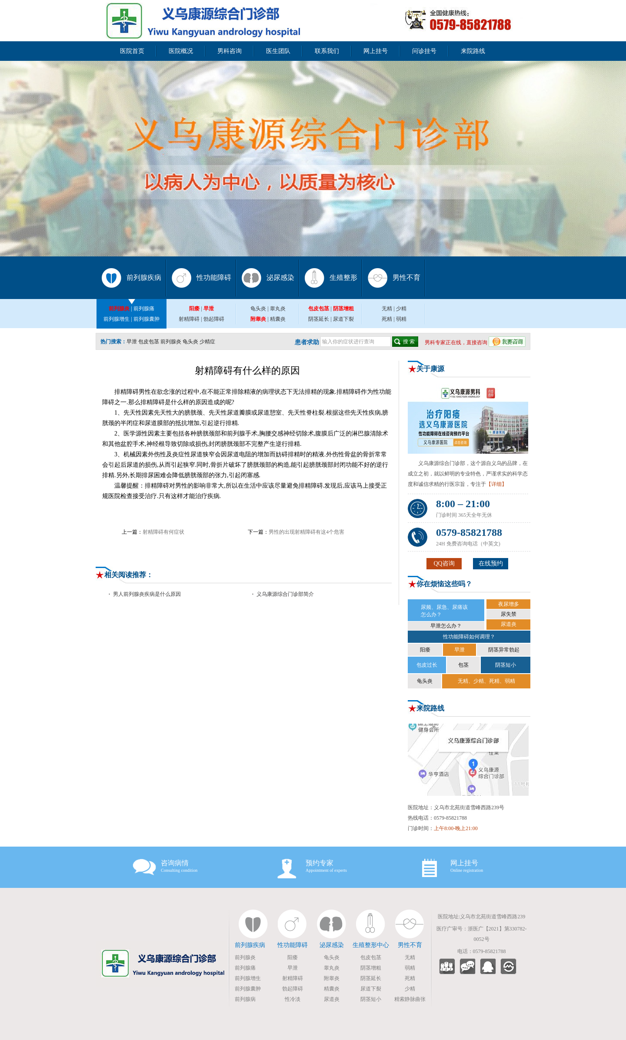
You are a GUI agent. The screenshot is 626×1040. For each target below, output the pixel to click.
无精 (387, 309)
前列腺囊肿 (146, 319)
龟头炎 (258, 309)
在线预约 (491, 563)
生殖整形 (343, 277)
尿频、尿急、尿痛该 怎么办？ (444, 611)
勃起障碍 (213, 319)
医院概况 (181, 51)
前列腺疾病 (144, 277)
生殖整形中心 (371, 945)
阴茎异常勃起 (503, 650)
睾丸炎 (278, 309)
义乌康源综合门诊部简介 (285, 594)
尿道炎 (508, 624)
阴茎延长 (318, 319)
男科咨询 (229, 51)
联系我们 (327, 51)
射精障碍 (189, 319)
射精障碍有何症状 (163, 532)
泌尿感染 (280, 277)
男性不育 (406, 277)
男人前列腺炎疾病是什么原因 (147, 594)
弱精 (401, 319)
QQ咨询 (443, 563)
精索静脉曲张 (410, 999)
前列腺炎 (170, 342)
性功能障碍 (213, 277)
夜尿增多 (508, 604)
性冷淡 (292, 999)
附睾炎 (332, 978)
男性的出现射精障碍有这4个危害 (306, 532)
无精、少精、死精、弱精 (486, 681)
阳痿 (425, 650)
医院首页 (132, 51)
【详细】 (496, 484)
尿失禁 (508, 614)
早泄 (132, 342)
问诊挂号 (424, 51)
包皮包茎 (148, 342)
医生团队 (278, 51)
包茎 (463, 665)
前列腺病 (245, 999)
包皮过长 (426, 665)
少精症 (207, 342)
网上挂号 (375, 51)
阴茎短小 (505, 665)
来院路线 (473, 51)
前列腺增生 (116, 319)
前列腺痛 (143, 309)
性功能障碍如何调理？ (469, 637)
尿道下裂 (343, 319)
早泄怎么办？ (446, 626)
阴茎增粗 (370, 968)
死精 (387, 319)
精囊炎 (278, 319)
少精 (401, 309)
